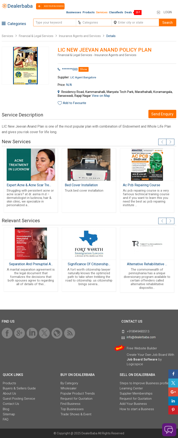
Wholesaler (68, 388)
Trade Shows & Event (75, 414)
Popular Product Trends (77, 393)
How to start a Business (137, 409)
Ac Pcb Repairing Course (141, 185)
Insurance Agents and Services (80, 36)
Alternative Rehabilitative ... (147, 264)
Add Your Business (133, 404)
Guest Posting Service (19, 399)
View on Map (101, 96)
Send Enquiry (162, 114)
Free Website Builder (142, 348)
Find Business (70, 404)
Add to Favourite (74, 103)
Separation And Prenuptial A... (31, 264)
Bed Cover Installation (81, 185)
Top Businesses (72, 409)
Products (89, 12)
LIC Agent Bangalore (83, 77)
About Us (9, 393)
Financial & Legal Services (36, 36)
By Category (69, 383)
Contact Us (11, 404)
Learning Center (131, 388)
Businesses (73, 12)
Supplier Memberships (136, 393)
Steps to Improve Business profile (144, 383)
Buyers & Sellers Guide (19, 388)
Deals (128, 12)
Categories (14, 23)
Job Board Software (142, 359)
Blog (6, 409)
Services (101, 12)
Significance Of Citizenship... (89, 264)
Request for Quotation (76, 399)
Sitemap (9, 414)
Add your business (50, 6)
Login (168, 12)
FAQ (5, 419)
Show (83, 69)
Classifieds (116, 12)
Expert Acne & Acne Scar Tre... (29, 185)
